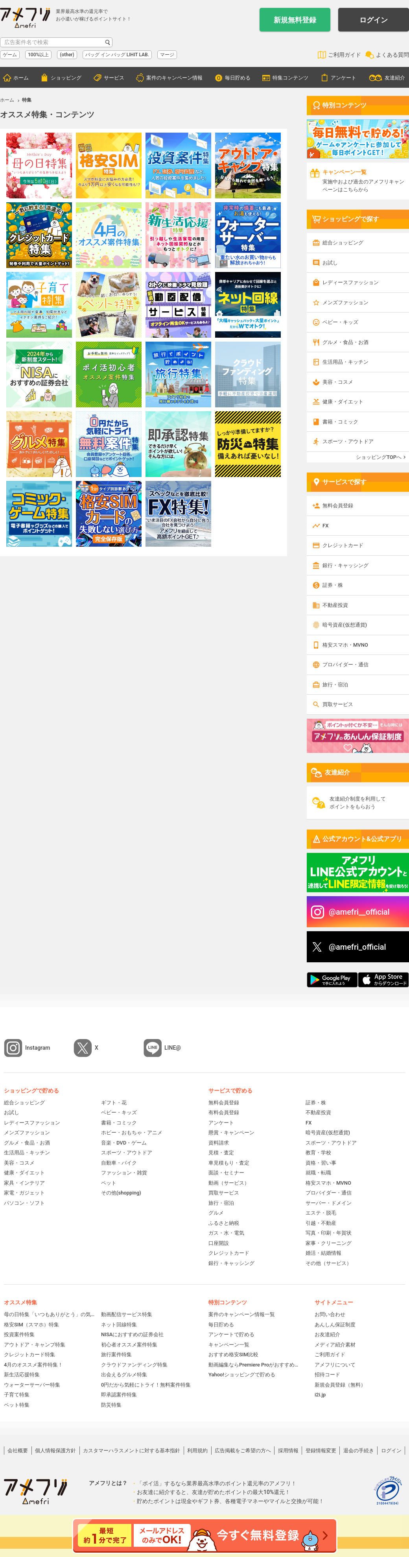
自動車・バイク (119, 1163)
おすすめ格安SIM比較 (233, 1354)
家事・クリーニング (329, 1243)
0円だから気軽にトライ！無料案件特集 (146, 1385)
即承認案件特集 (119, 1395)
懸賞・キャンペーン (231, 1132)
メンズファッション (345, 302)
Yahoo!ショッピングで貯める (241, 1375)
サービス (114, 78)
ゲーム (10, 54)
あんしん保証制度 (335, 1325)
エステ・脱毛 (321, 1213)
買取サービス (337, 704)
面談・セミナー (226, 1173)
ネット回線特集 (119, 1325)
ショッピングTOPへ (379, 457)
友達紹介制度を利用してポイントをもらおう (358, 803)
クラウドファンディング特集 (134, 1365)
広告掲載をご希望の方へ (243, 1450)
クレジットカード (342, 545)
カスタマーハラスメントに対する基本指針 (131, 1450)
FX (325, 526)
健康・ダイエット (342, 402)
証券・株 (332, 585)
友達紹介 (395, 78)
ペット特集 (16, 1405)
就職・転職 (318, 1173)
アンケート (343, 78)
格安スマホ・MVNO (345, 645)
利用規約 (197, 1450)
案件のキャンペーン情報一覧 (241, 1314)
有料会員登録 (223, 1112)
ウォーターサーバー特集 (32, 1385)
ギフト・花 (114, 1103)
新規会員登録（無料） (340, 1385)
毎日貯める (238, 78)
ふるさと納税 (223, 1223)
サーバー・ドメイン (329, 1203)
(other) (67, 54)
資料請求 (218, 1143)
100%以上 (38, 54)
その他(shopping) (121, 1193)
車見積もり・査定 (228, 1163)
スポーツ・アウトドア (348, 441)
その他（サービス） (329, 1263)
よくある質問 (392, 55)
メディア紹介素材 (335, 1345)
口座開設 (218, 1243)
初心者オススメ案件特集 (129, 1345)
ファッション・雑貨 (124, 1173)
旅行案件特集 (116, 1354)
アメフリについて (335, 1365)
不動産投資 (335, 605)
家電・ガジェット (24, 1193)
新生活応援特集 (22, 1375)
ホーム (21, 78)
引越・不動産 (321, 1223)
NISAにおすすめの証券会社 (132, 1334)
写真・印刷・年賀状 (329, 1233)
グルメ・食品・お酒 (345, 342)
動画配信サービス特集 (126, 1314)
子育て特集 (16, 1395)
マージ (167, 54)
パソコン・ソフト (24, 1203)
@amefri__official (359, 912)
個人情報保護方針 (55, 1450)
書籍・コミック (340, 422)
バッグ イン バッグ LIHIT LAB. (117, 54)
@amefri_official (357, 947)
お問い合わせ (330, 1314)
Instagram (37, 1048)
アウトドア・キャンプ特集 (34, 1345)
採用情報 (288, 1450)
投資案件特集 (19, 1334)
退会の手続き (358, 1450)
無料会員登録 (337, 506)
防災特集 (111, 1405)
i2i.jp (320, 1395)
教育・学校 (318, 1153)
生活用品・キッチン (345, 362)
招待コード (327, 1375)
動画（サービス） (228, 1183)
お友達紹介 (327, 1334)
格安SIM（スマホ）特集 (31, 1325)
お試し (330, 263)
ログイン (373, 20)
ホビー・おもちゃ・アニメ (131, 1132)
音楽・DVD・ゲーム (124, 1143)
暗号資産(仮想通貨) (344, 625)
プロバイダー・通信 (345, 665)
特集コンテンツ (290, 78)
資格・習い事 (321, 1163)
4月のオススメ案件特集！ (33, 1365)
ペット (108, 1183)
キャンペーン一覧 (228, 1345)
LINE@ (172, 1048)
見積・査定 (221, 1153)
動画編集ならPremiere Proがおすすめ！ (253, 1365)
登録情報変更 (321, 1450)
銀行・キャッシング (345, 565)
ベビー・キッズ (340, 322)
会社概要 (17, 1450)
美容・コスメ (337, 382)
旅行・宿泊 (335, 685)
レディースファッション (350, 282)
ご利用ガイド (344, 55)
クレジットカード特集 (29, 1354)
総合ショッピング (342, 243)
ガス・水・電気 (226, 1233)
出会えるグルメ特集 (124, 1375)
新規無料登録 (295, 20)
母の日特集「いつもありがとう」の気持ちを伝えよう (50, 1314)
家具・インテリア (24, 1183)
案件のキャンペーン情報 (174, 78)
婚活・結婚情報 (323, 1253)
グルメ (216, 1213)
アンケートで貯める (231, 1334)
